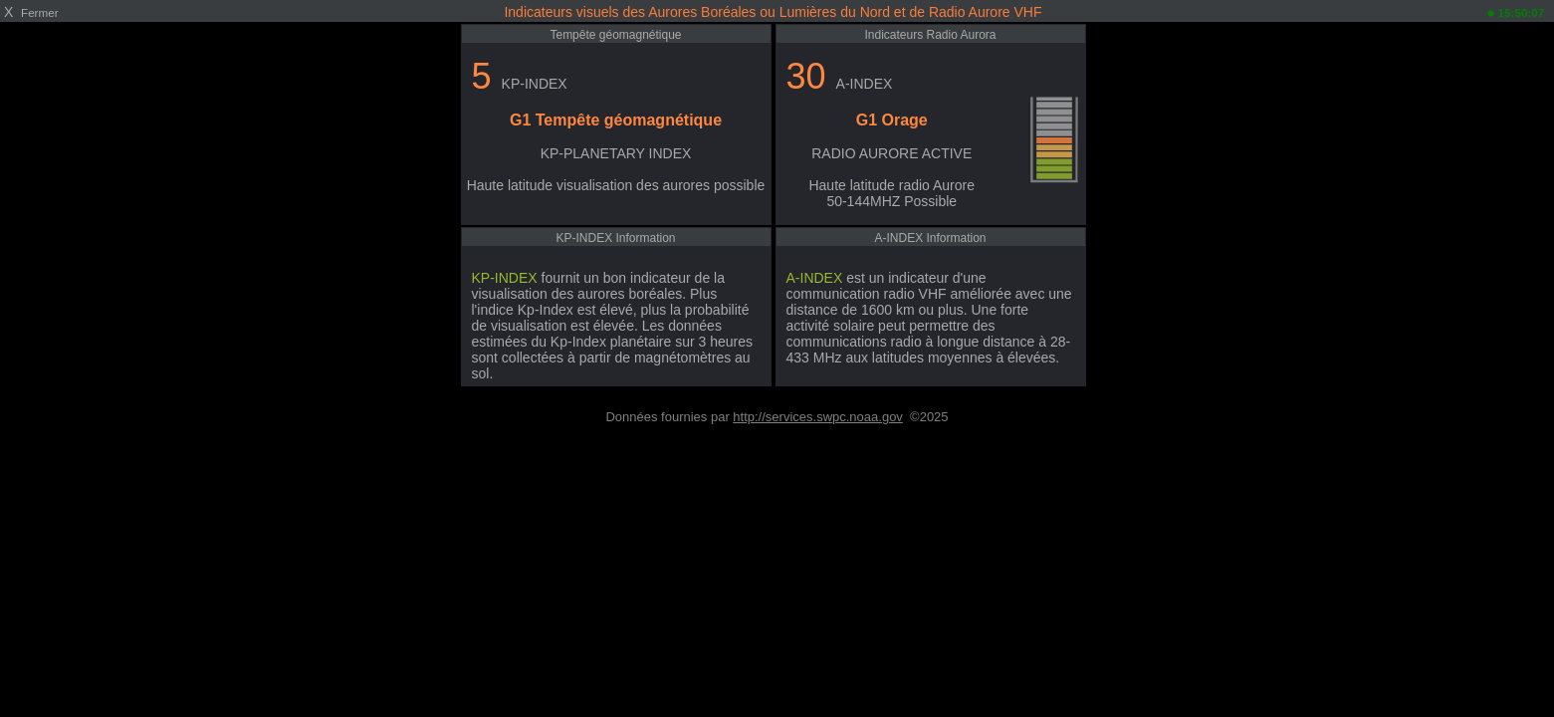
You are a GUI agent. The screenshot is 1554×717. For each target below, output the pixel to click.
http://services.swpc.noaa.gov (818, 416)
